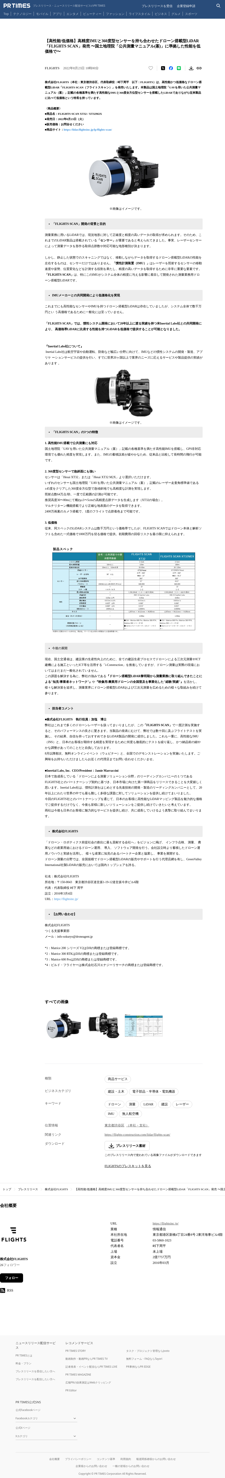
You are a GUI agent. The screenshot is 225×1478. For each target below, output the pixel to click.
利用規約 (125, 1459)
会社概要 (54, 1459)
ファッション (115, 14)
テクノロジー (22, 14)
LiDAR (148, 1104)
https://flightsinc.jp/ (66, 899)
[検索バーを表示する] (218, 6)
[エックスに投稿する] (163, 68)
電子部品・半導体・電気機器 (153, 1091)
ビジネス (161, 14)
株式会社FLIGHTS (56, 1189)
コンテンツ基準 (106, 1459)
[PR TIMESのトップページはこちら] (54, 5)
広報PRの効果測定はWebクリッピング (88, 1382)
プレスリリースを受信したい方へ (35, 1371)
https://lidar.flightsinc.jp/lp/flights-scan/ (88, 129)
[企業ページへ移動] (13, 1236)
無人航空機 (130, 1113)
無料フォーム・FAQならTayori (144, 1359)
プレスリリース (28, 1189)
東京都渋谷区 (114, 1125)
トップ (7, 1189)
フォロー (11, 1278)
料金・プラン (23, 1363)
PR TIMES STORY (75, 1351)
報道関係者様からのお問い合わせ (156, 1459)
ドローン (114, 1104)
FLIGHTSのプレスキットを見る (128, 1166)
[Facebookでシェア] (170, 68)
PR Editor (71, 1390)
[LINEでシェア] (178, 68)
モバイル (42, 14)
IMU (111, 1113)
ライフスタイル (139, 14)
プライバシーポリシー (78, 1459)
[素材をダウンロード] (191, 68)
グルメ (176, 14)
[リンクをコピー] (199, 68)
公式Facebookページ (28, 1410)
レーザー (182, 1104)
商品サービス (118, 1079)
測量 (132, 1104)
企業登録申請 (186, 6)
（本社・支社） (137, 1125)
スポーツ (191, 14)
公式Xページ (23, 1428)
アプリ (57, 14)
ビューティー (92, 14)
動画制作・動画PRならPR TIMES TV (86, 1359)
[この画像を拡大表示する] (64, 1026)
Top (6, 14)
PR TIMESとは (24, 1355)
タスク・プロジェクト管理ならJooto (147, 1351)
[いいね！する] (150, 68)
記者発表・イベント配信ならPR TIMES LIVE (91, 1367)
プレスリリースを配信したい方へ (35, 1379)
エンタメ (72, 14)
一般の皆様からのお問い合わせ (130, 1466)
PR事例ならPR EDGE (138, 1367)
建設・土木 (116, 1091)
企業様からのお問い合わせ (91, 1466)
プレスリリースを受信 (157, 6)
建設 (164, 1104)
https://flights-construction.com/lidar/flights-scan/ (137, 1134)
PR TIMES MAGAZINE (78, 1374)
